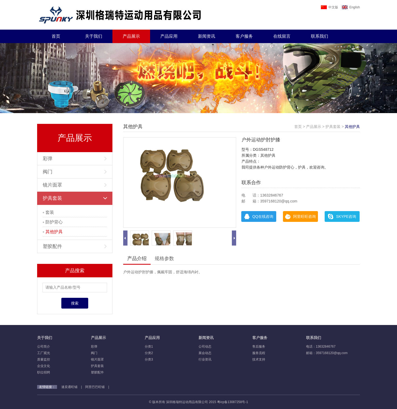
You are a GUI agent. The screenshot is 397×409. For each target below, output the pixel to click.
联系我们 (319, 36)
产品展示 (131, 36)
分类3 (149, 359)
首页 (56, 36)
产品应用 (169, 36)
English (351, 7)
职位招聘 (43, 372)
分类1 (149, 346)
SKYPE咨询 (342, 216)
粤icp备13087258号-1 (232, 402)
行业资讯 (204, 359)
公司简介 (43, 346)
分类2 (149, 353)
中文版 (329, 7)
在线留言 (281, 36)
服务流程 (258, 353)
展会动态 (204, 353)
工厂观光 (43, 353)
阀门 (75, 171)
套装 (48, 212)
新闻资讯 (206, 36)
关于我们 (93, 36)
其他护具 (53, 231)
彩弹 (75, 158)
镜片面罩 (75, 185)
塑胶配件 (75, 246)
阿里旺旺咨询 (300, 216)
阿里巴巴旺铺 (95, 387)
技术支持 (258, 359)
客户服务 (244, 36)
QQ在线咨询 (258, 216)
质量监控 (43, 359)
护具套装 (75, 198)
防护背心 (53, 222)
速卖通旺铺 (69, 387)
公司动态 (204, 346)
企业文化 (43, 366)
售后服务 (258, 346)
